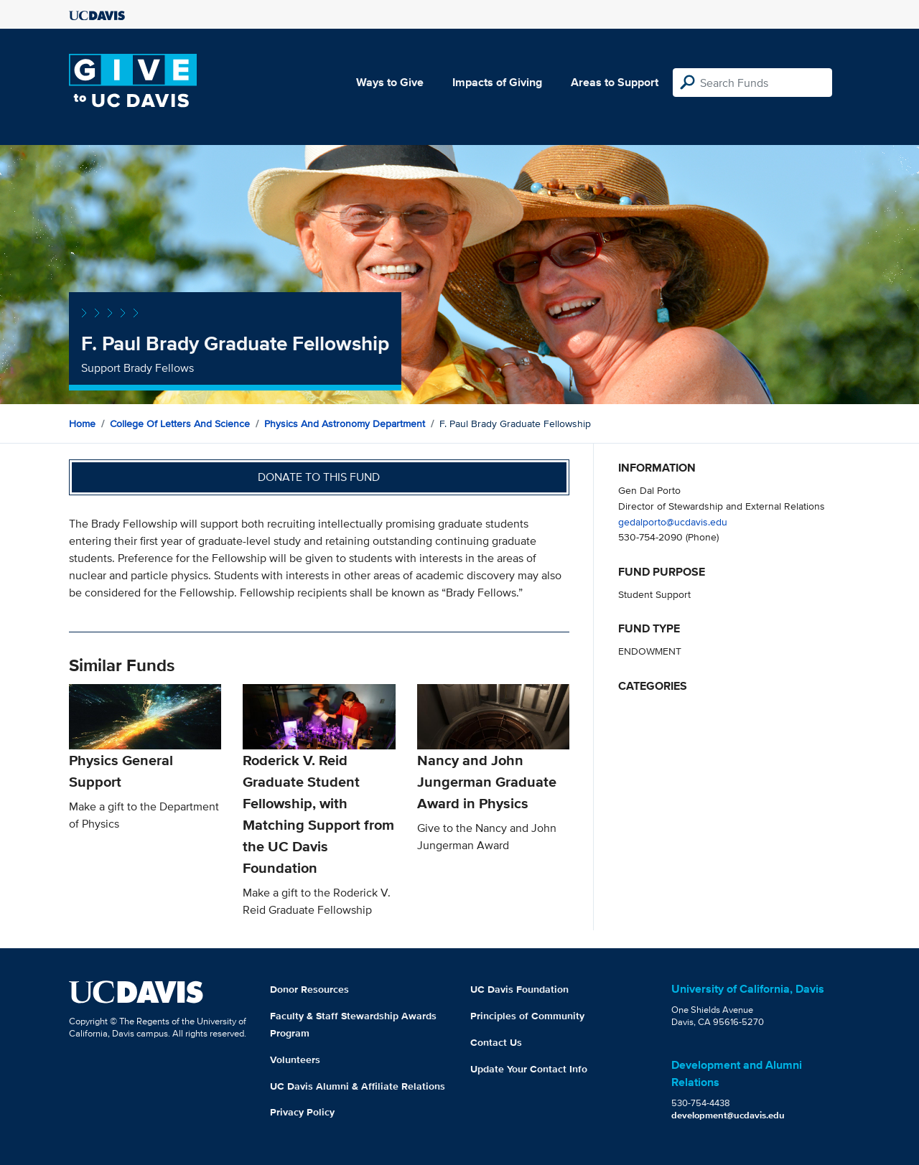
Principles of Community (527, 1016)
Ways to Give (390, 82)
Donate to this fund (319, 477)
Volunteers (295, 1059)
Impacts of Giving (497, 82)
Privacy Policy (302, 1112)
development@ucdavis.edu (728, 1115)
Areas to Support (614, 82)
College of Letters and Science (180, 423)
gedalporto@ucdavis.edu (672, 521)
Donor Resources (309, 989)
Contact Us (496, 1042)
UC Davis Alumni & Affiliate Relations (357, 1086)
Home (82, 423)
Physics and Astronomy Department (344, 423)
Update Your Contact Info (528, 1069)
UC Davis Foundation (519, 989)
